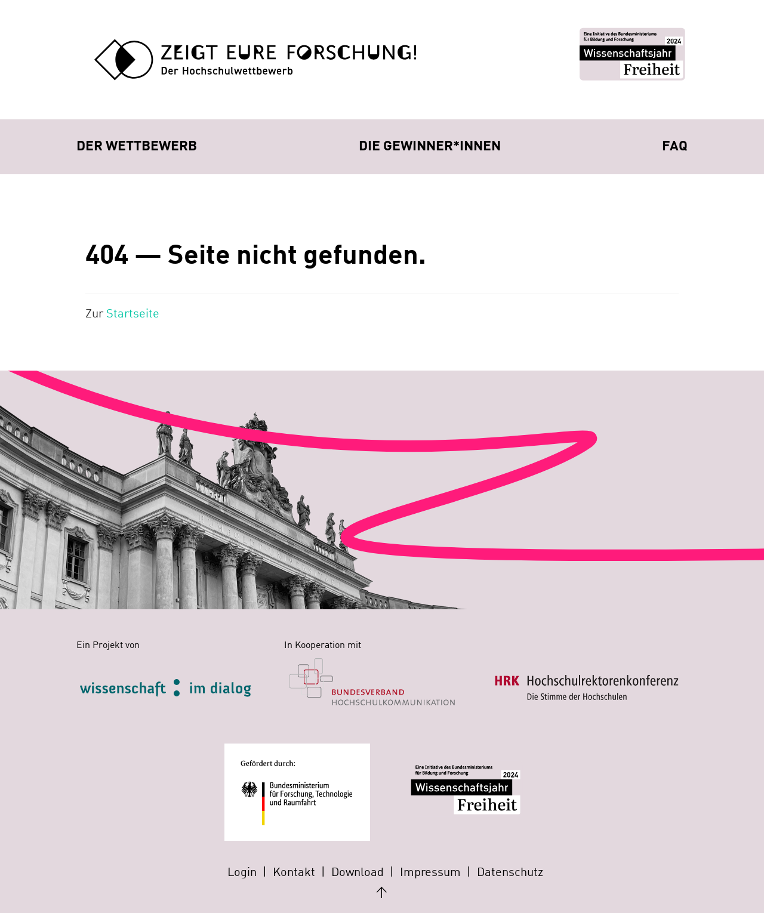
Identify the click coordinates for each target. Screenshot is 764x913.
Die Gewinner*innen (430, 146)
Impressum (430, 873)
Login (242, 873)
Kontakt (294, 873)
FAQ (675, 146)
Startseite (132, 314)
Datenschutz (510, 873)
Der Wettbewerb (136, 146)
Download (357, 873)
